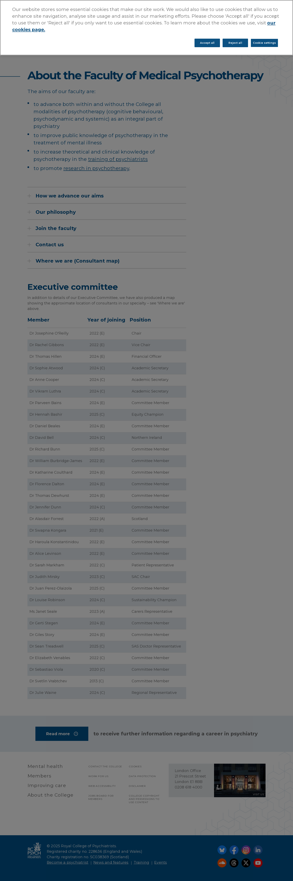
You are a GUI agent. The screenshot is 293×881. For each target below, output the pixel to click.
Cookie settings (264, 42)
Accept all (207, 42)
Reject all (235, 42)
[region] (146, 27)
